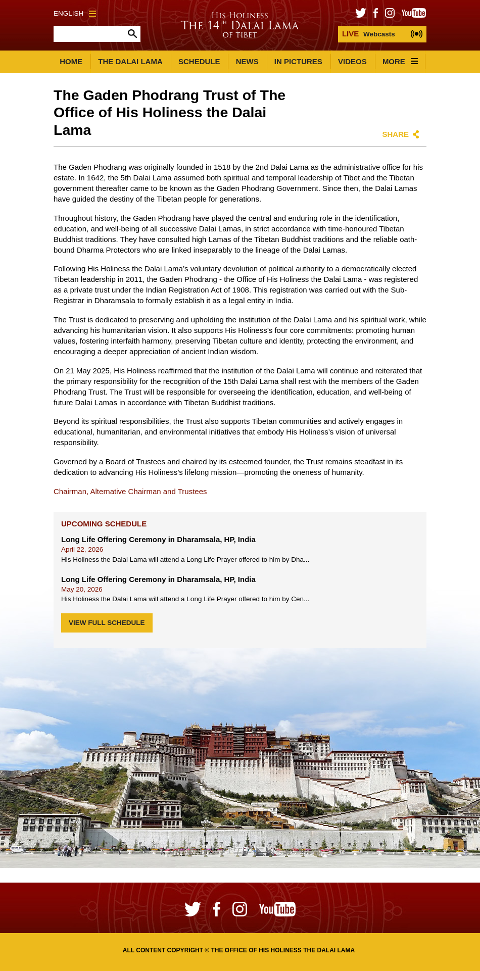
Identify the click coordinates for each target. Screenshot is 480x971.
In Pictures (298, 61)
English (75, 13)
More (400, 61)
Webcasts (368, 33)
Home (71, 61)
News (247, 61)
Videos (352, 61)
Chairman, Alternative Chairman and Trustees (130, 491)
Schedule (199, 61)
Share (395, 134)
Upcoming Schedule (104, 523)
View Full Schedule (107, 622)
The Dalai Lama (130, 61)
